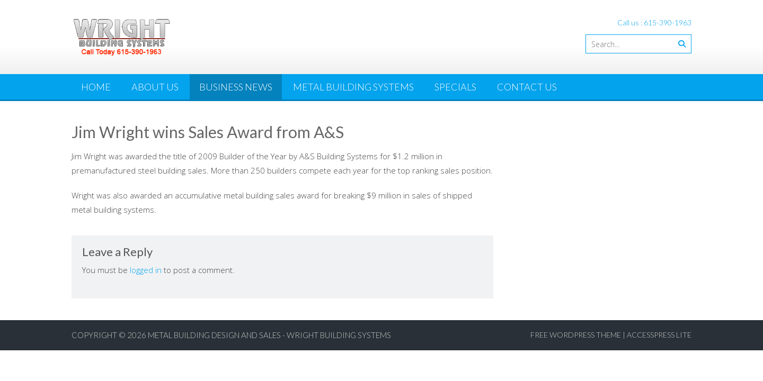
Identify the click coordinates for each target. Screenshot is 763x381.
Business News (235, 87)
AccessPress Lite (659, 334)
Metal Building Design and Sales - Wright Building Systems (269, 335)
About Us (155, 87)
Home (96, 87)
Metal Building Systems (353, 87)
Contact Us (527, 87)
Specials (455, 87)
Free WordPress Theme (575, 334)
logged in (146, 270)
